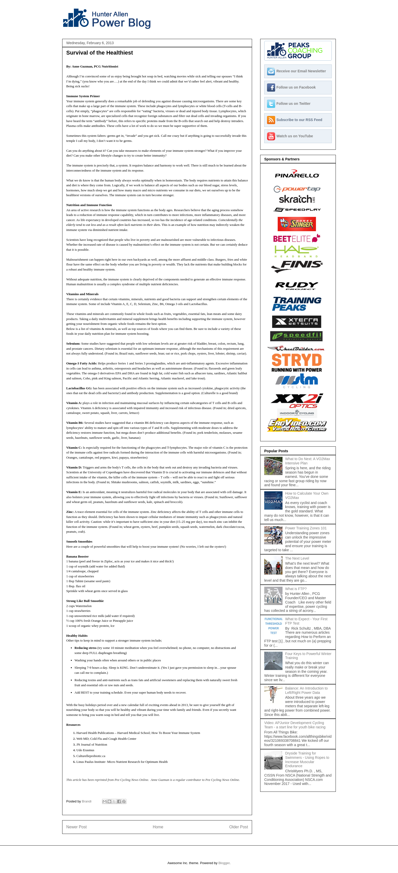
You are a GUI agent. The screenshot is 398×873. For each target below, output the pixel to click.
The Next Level (297, 558)
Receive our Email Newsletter (301, 71)
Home (158, 827)
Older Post (238, 827)
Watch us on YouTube (294, 136)
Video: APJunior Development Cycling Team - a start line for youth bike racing (294, 725)
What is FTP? (296, 589)
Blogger (223, 863)
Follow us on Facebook (296, 87)
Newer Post (76, 827)
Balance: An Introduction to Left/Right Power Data (306, 690)
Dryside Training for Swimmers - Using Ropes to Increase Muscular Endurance (307, 759)
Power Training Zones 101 (306, 528)
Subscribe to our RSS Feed (299, 120)
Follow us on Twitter (293, 104)
